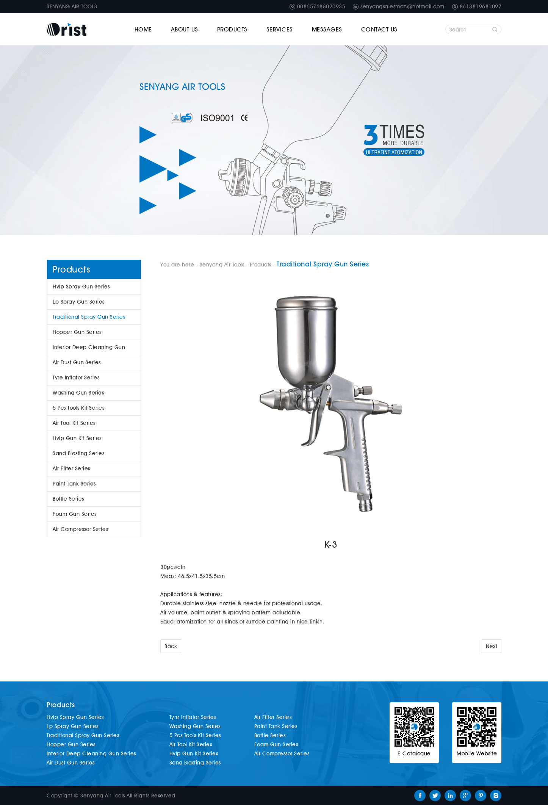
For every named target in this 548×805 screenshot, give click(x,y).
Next (491, 646)
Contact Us (379, 29)
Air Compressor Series (80, 529)
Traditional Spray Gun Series (89, 317)
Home (143, 29)
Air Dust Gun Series (77, 362)
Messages (327, 29)
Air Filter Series (71, 468)
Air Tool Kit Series (74, 423)
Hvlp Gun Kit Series (77, 438)
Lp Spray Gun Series (79, 302)
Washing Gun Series (78, 393)
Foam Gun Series (75, 514)
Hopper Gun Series (77, 332)
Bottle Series (68, 499)
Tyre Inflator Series (76, 377)
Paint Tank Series (74, 484)
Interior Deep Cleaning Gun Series (89, 349)
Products (232, 29)
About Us (184, 29)
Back (170, 646)
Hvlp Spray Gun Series (81, 286)
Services (279, 29)
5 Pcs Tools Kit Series (78, 408)
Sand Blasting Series (78, 453)
